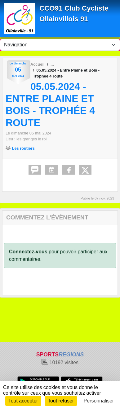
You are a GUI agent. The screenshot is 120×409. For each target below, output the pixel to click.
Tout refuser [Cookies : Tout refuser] (61, 400)
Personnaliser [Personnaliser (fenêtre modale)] (99, 400)
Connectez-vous (28, 251)
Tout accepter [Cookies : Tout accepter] (23, 400)
